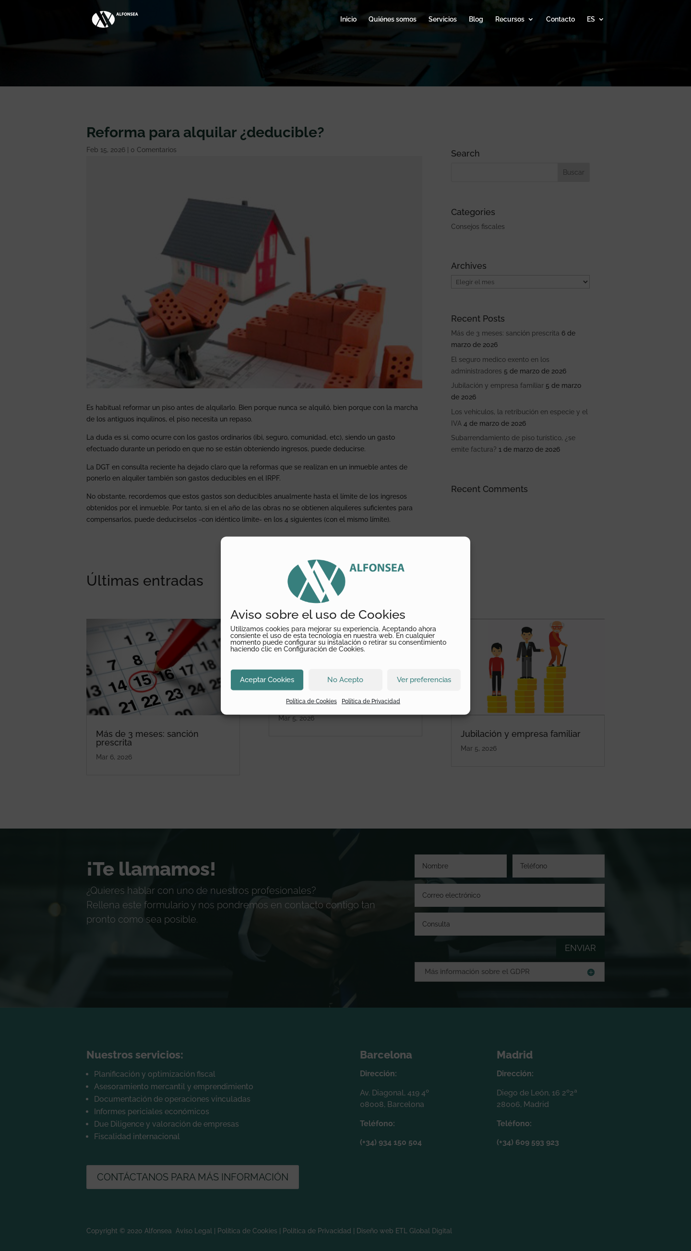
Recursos (509, 19)
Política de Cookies (311, 701)
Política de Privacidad (371, 701)
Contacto (560, 19)
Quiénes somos (393, 19)
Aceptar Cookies (267, 679)
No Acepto (345, 679)
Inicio (348, 19)
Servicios (443, 19)
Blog (476, 19)
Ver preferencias (424, 679)
